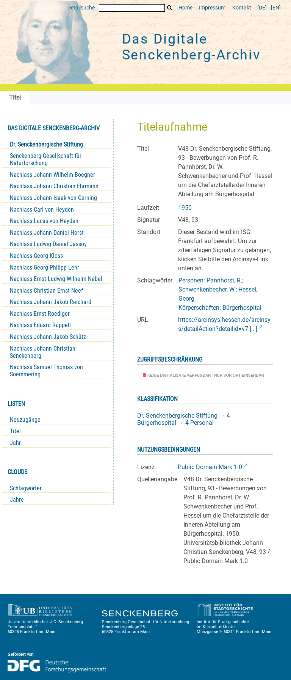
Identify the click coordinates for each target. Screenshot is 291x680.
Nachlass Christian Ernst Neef (46, 290)
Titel (15, 431)
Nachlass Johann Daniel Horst (47, 232)
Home (185, 8)
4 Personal (199, 422)
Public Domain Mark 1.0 (210, 467)
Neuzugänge (25, 419)
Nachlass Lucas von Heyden (44, 221)
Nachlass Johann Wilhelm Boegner (52, 174)
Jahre (17, 499)
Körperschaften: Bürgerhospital (219, 307)
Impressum (212, 8)
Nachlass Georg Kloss (36, 255)
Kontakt (241, 8)
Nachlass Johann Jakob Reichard (50, 302)
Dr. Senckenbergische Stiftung (46, 144)
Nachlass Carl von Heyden (42, 209)
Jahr (15, 442)
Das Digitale (191, 47)
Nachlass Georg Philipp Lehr (44, 267)
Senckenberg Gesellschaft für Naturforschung (45, 159)
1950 (185, 207)
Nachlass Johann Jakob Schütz (48, 336)
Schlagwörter (26, 488)
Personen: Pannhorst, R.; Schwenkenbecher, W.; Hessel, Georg (217, 289)
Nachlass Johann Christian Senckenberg (42, 352)
